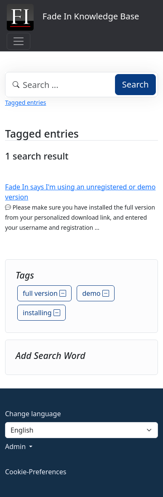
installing (41, 312)
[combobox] (81, 84)
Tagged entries (25, 102)
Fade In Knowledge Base (73, 17)
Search (135, 84)
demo (95, 293)
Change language (33, 413)
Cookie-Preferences (35, 471)
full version (44, 293)
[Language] (81, 430)
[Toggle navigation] (18, 41)
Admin (16, 446)
